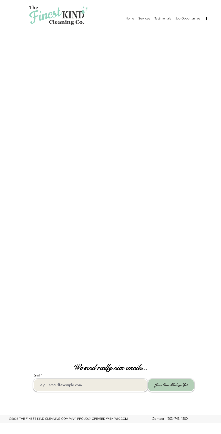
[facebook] (206, 18)
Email (37, 375)
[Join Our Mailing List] (171, 385)
